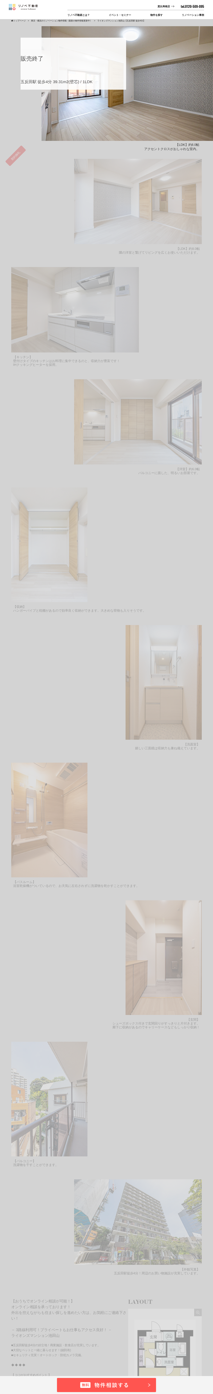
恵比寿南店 (164, 6)
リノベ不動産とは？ (78, 15)
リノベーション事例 (193, 15)
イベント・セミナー (120, 15)
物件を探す (156, 15)
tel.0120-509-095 (192, 6)
